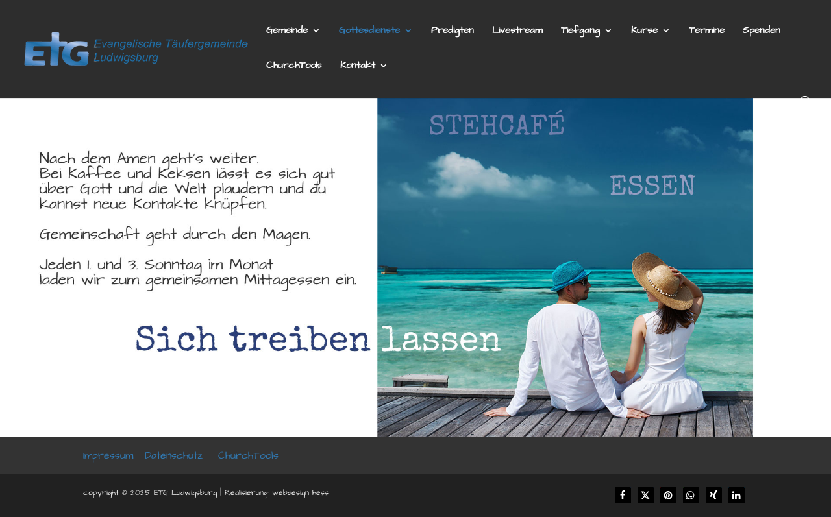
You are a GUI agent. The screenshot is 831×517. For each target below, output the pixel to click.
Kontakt (357, 66)
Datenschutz (174, 455)
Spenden (761, 31)
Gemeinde (287, 31)
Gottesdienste (369, 31)
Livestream (517, 31)
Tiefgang (580, 31)
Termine (707, 31)
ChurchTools (294, 66)
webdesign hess (300, 492)
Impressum (108, 455)
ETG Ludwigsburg (185, 492)
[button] (623, 495)
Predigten (452, 31)
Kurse (644, 31)
